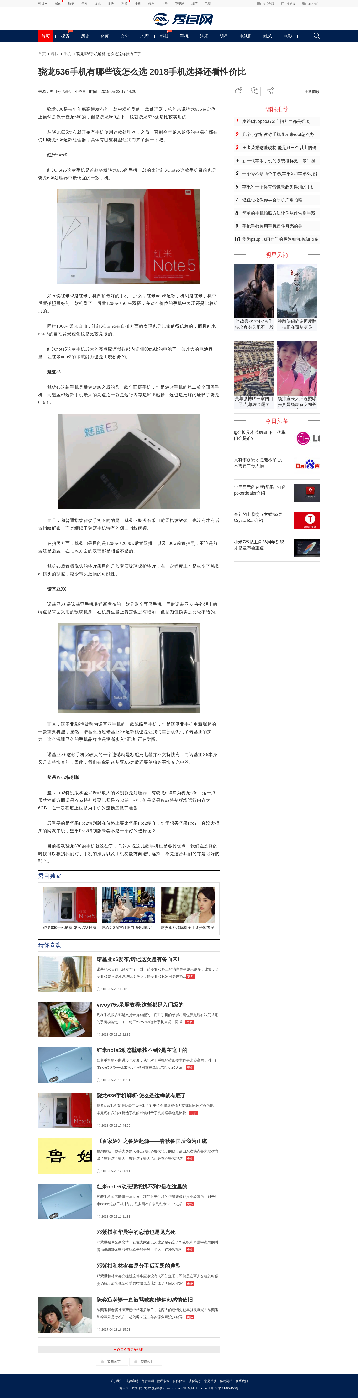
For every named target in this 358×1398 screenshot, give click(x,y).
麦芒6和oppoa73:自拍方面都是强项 (276, 121)
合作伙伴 (179, 1381)
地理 (111, 3)
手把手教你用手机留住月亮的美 (272, 226)
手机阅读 (312, 92)
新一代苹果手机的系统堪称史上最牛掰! (279, 160)
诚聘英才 (195, 1381)
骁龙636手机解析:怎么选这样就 (69, 928)
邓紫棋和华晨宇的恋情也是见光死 (136, 1232)
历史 (71, 3)
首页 (45, 36)
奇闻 (84, 3)
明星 (165, 3)
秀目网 (42, 3)
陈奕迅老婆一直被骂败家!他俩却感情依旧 (145, 1300)
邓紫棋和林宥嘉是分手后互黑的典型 (139, 1266)
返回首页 (114, 1362)
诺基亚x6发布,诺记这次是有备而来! (138, 959)
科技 (124, 3)
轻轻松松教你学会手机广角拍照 (272, 200)
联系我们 (242, 1381)
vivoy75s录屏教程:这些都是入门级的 (140, 1005)
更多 (190, 976)
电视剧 (179, 3)
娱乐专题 (268, 3)
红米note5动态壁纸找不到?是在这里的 (142, 1050)
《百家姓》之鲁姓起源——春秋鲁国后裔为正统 (152, 1141)
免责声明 (148, 1381)
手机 (138, 3)
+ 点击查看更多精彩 (129, 1349)
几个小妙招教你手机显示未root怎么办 (278, 134)
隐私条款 (163, 1381)
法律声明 (132, 1381)
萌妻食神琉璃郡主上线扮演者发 (187, 928)
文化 (98, 3)
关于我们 (116, 1381)
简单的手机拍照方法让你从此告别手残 (278, 213)
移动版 (291, 3)
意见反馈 (210, 1381)
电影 (208, 3)
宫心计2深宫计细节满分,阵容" (127, 928)
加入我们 (314, 3)
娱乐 (151, 3)
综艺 (194, 3)
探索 (58, 3)
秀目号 (55, 92)
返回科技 (147, 1362)
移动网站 (226, 1381)
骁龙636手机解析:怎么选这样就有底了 (141, 1096)
